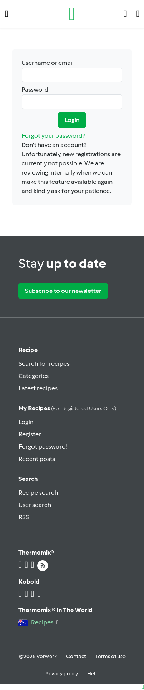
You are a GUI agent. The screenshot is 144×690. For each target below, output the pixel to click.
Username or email (72, 70)
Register (29, 434)
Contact (76, 656)
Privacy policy (61, 673)
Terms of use (110, 656)
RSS (23, 517)
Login (72, 120)
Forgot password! (42, 446)
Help (93, 673)
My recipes (67, 408)
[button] (6, 13)
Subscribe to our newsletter (63, 290)
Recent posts (36, 458)
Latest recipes (38, 388)
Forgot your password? (53, 135)
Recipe (28, 349)
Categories (33, 376)
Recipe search (38, 492)
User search (34, 504)
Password (72, 97)
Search (28, 478)
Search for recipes (44, 363)
